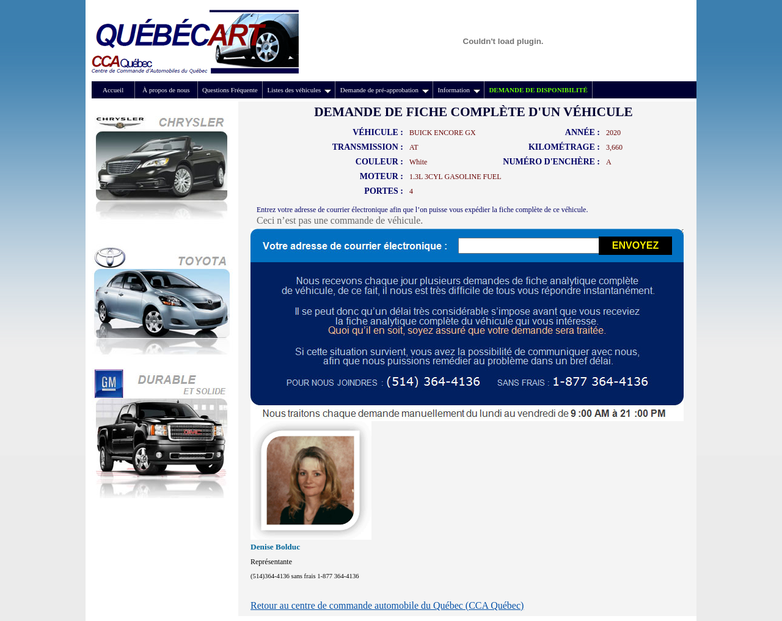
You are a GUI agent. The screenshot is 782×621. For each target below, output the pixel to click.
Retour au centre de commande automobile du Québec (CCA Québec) (387, 605)
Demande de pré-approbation (384, 90)
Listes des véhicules (299, 90)
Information (458, 90)
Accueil (113, 90)
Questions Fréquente (230, 90)
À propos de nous (165, 90)
